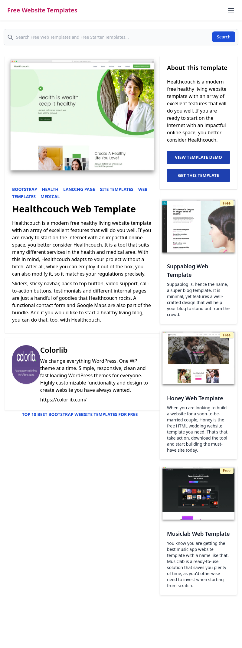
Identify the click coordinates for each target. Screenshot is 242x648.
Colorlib (54, 350)
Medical (50, 196)
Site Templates (116, 189)
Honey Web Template (195, 398)
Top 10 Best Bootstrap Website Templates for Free (80, 414)
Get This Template (198, 175)
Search (224, 37)
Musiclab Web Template (198, 533)
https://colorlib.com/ (63, 399)
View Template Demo (198, 157)
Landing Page (79, 189)
